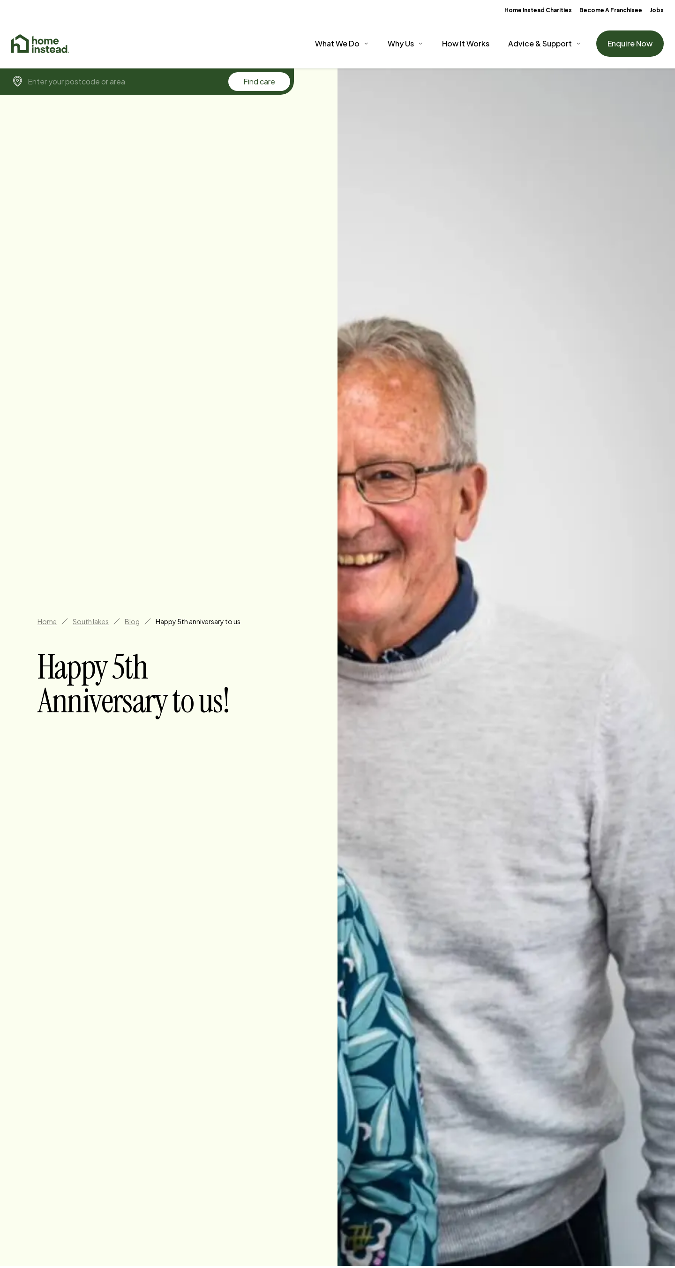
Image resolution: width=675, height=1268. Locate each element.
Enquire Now (630, 43)
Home (47, 621)
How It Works (465, 43)
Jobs (657, 10)
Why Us (401, 43)
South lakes (91, 621)
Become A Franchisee (610, 10)
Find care (259, 81)
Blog (132, 621)
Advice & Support (540, 43)
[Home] (40, 43)
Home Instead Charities (538, 10)
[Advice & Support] (545, 43)
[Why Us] (405, 43)
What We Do (337, 43)
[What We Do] (342, 43)
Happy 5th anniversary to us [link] (198, 621)
